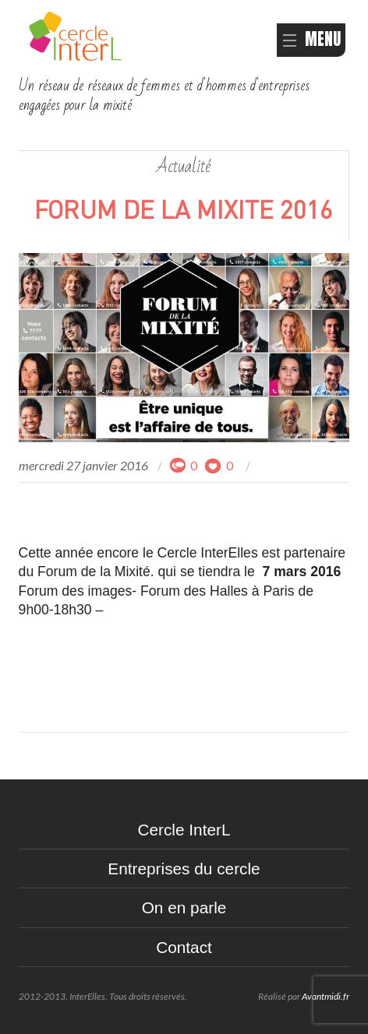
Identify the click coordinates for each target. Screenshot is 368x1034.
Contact (184, 947)
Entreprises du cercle (184, 868)
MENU (311, 39)
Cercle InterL (183, 830)
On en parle (184, 907)
